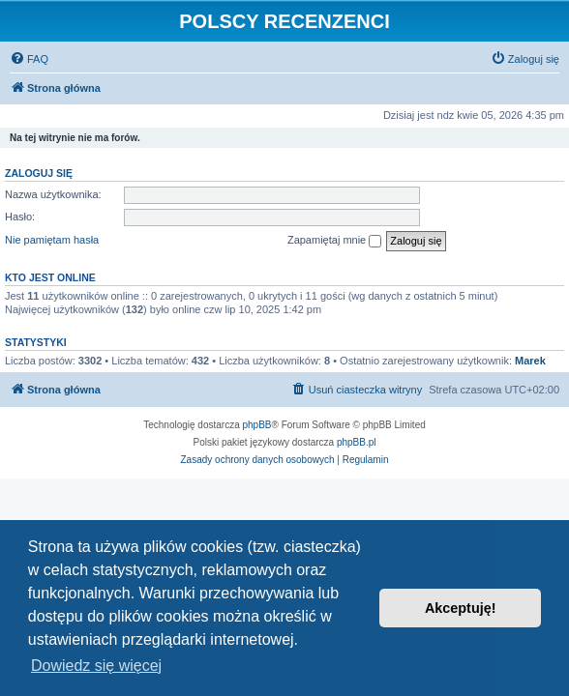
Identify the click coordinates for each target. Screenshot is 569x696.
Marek (530, 360)
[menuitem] (29, 59)
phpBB (257, 425)
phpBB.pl (356, 442)
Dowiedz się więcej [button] (96, 665)
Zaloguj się (39, 173)
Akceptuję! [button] (460, 608)
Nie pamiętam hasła (52, 240)
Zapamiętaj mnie (334, 240)
